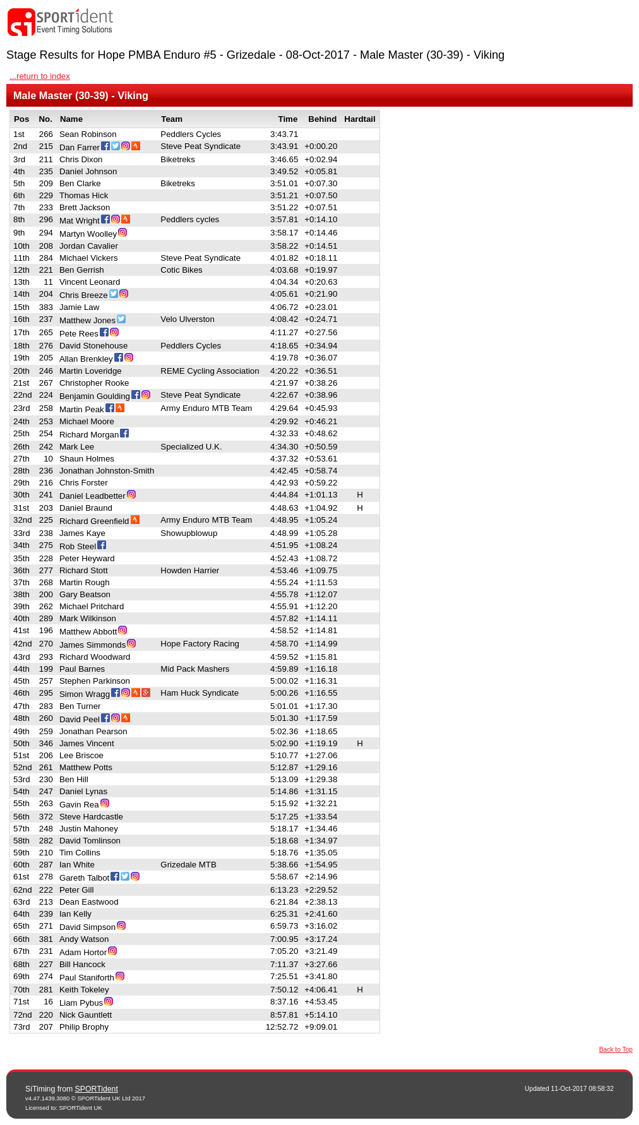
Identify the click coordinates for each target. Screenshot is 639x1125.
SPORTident (96, 1089)
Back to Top (616, 1049)
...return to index (39, 76)
